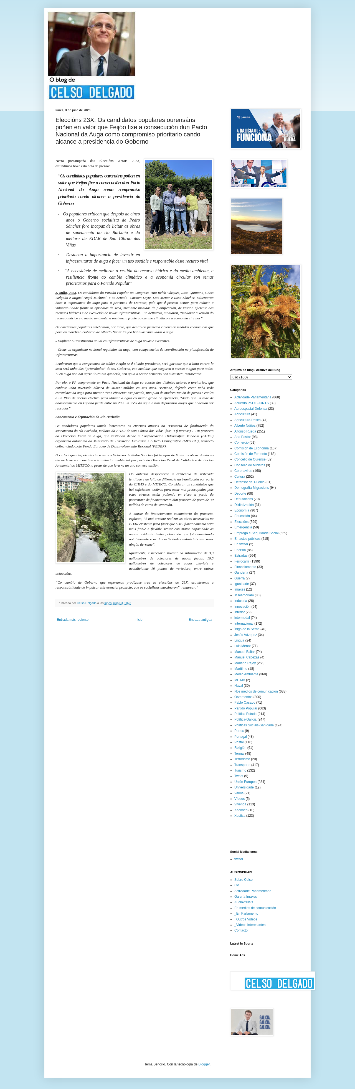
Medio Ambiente (246, 674)
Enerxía (240, 550)
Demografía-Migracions (251, 488)
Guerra (239, 578)
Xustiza (239, 816)
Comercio (241, 442)
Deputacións (243, 499)
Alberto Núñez (244, 426)
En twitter (241, 544)
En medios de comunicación (255, 908)
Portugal (240, 737)
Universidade (244, 787)
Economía (241, 510)
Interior (239, 612)
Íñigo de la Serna (247, 629)
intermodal (242, 618)
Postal (239, 742)
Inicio (139, 620)
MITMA (239, 680)
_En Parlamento (246, 913)
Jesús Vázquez (245, 635)
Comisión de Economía (251, 448)
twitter (238, 859)
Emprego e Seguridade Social (256, 533)
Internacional (243, 623)
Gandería (241, 572)
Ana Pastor (242, 437)
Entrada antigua (200, 620)
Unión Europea (245, 782)
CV (236, 885)
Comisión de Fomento (250, 454)
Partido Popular (245, 708)
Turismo (240, 770)
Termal (239, 753)
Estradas (240, 556)
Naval (238, 686)
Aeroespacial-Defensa (250, 409)
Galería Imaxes (245, 897)
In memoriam (244, 595)
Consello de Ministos (249, 465)
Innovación (242, 607)
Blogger (204, 1064)
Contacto (241, 930)
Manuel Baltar (244, 652)
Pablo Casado (244, 702)
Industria (240, 601)
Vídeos (239, 799)
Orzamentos (243, 697)
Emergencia (243, 527)
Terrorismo (242, 759)
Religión (240, 748)
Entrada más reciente (72, 620)
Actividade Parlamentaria (252, 397)
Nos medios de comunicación (256, 691)
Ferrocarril (242, 561)
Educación (242, 516)
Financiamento (245, 567)
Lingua (239, 640)
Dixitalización (244, 505)
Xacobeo (240, 810)
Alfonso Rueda (245, 431)
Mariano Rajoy (245, 663)
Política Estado (245, 714)
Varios (239, 793)
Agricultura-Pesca (247, 420)
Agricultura (242, 414)
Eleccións (241, 522)
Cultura (239, 477)
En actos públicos (247, 539)
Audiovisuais (243, 902)
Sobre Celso (243, 880)
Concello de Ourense (250, 459)
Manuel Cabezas (246, 657)
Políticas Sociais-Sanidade (254, 725)
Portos (239, 731)
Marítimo (240, 669)
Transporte (242, 765)
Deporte (240, 493)
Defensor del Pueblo (249, 482)
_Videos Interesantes (250, 925)
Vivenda (240, 804)
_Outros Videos (245, 919)
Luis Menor (242, 646)
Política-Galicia (245, 719)
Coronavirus (243, 471)
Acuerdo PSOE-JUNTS (251, 403)
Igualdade (241, 584)
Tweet (238, 776)
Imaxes (239, 589)
